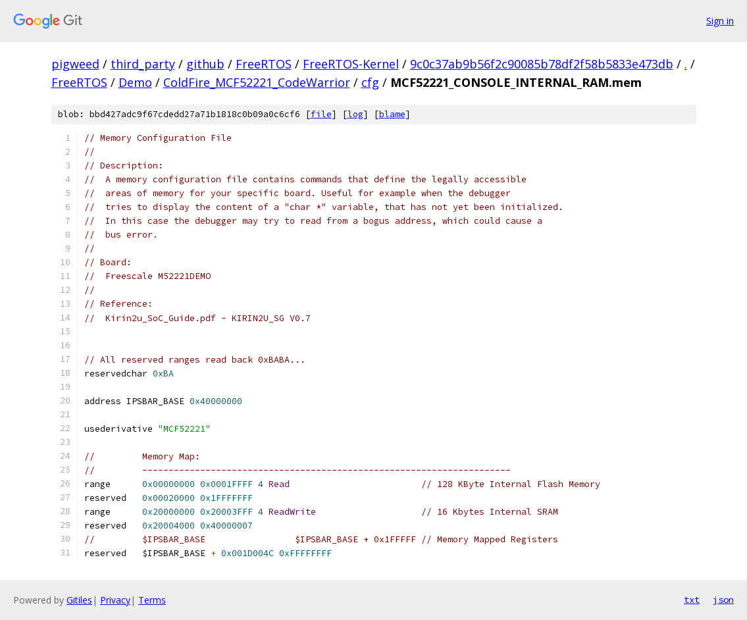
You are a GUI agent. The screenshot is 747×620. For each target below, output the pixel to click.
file (321, 114)
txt (692, 600)
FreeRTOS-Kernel (351, 64)
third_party (143, 64)
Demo (135, 82)
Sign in (720, 20)
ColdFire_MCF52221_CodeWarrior (256, 82)
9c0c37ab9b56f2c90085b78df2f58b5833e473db (541, 64)
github (205, 64)
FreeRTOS (264, 64)
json (723, 600)
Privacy (115, 600)
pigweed (75, 64)
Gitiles (79, 600)
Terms (152, 600)
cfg (370, 82)
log (355, 114)
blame (392, 114)
